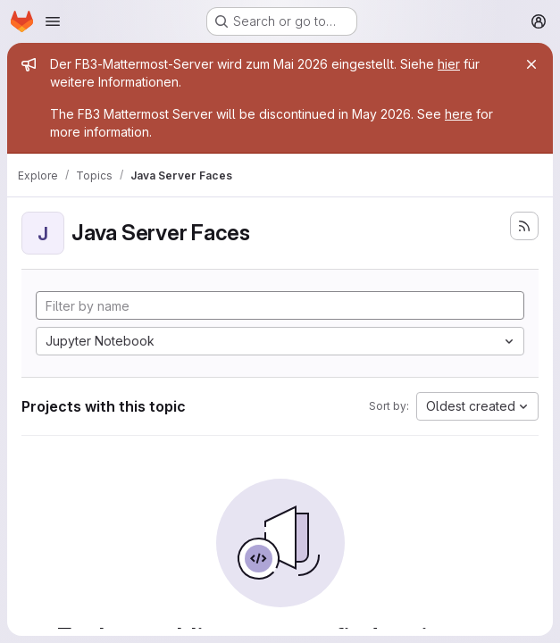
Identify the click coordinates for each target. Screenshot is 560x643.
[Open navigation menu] (52, 21)
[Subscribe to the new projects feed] (524, 226)
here (458, 113)
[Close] (531, 64)
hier (449, 63)
